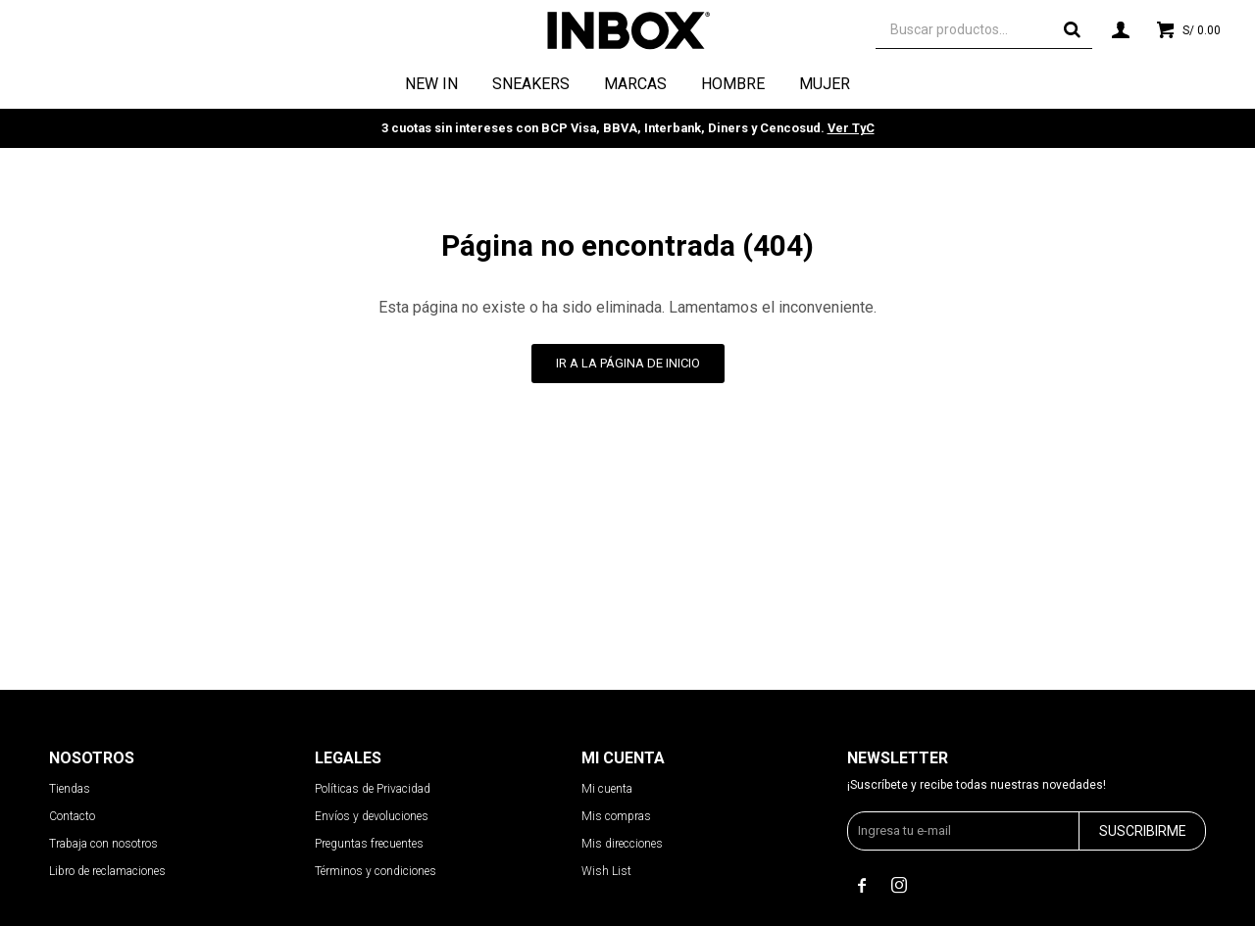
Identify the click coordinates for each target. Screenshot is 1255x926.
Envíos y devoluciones (371, 816)
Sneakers (531, 83)
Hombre (733, 83)
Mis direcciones (622, 844)
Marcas (635, 83)
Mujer (824, 83)
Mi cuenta (606, 789)
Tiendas (69, 789)
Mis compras (616, 816)
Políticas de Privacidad (372, 789)
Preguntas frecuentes (369, 844)
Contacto (72, 816)
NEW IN (431, 83)
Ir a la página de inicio (628, 363)
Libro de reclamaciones (107, 871)
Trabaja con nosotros (103, 844)
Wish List (606, 871)
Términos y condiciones (375, 871)
